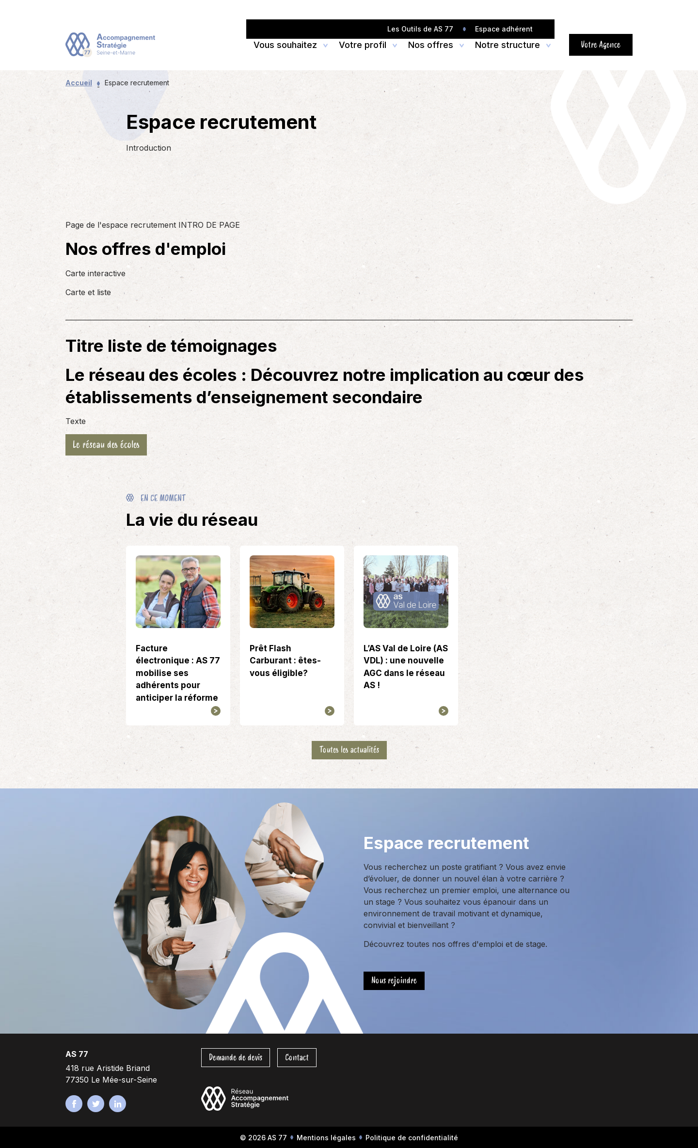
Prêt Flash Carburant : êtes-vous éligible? (285, 661)
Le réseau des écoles (106, 444)
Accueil (78, 83)
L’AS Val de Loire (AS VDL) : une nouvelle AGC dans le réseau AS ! (406, 667)
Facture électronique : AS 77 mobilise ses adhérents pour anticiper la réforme (178, 673)
